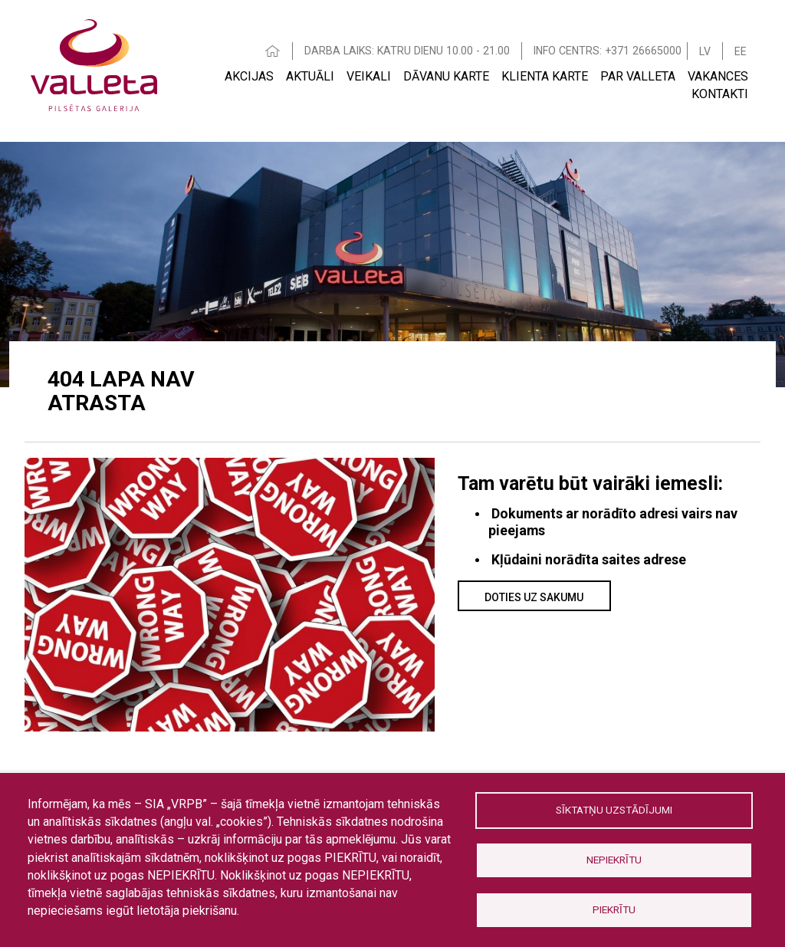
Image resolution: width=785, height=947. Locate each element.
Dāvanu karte (446, 76)
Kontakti (719, 94)
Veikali (369, 76)
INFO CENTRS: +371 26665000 (608, 50)
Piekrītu (614, 909)
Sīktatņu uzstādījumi (614, 810)
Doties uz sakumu (533, 597)
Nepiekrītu (614, 859)
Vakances (718, 76)
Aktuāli (310, 76)
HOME (273, 51)
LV (705, 51)
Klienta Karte (544, 76)
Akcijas (249, 76)
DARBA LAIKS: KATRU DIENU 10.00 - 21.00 (407, 50)
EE (740, 51)
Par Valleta (637, 76)
